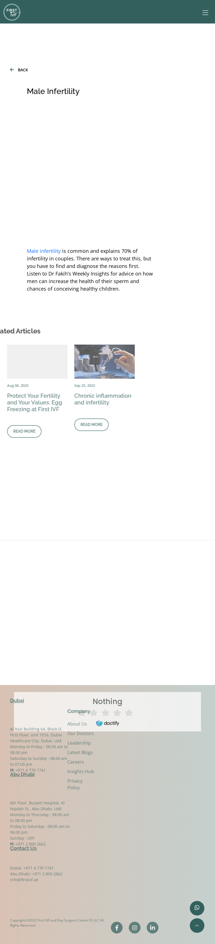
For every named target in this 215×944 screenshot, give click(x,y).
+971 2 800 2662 (30, 853)
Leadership (73, 743)
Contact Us (23, 847)
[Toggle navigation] (202, 12)
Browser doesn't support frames (107, 662)
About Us (71, 724)
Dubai (17, 699)
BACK (19, 69)
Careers (69, 762)
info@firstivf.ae (24, 883)
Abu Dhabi (22, 773)
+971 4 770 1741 (30, 779)
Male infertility (44, 251)
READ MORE (78, 424)
